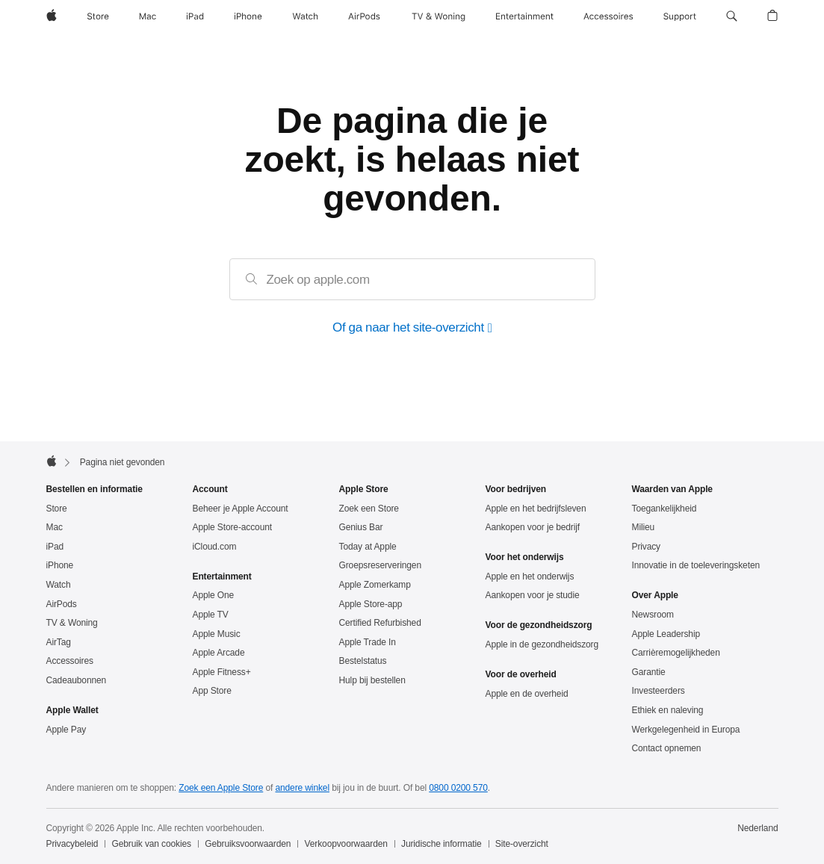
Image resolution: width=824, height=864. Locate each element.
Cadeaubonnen (76, 680)
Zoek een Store (369, 508)
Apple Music (217, 634)
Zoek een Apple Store (221, 788)
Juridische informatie (441, 844)
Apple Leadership (666, 634)
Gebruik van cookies (151, 844)
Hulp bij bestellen (372, 680)
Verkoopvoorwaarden (346, 844)
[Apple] (51, 16)
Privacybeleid (72, 844)
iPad (55, 546)
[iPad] (195, 16)
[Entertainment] (525, 16)
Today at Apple (368, 546)
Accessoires (69, 661)
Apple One (214, 595)
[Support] (679, 16)
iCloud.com (215, 546)
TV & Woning (72, 623)
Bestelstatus (363, 661)
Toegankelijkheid (664, 508)
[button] (731, 16)
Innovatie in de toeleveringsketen (696, 565)
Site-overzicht (521, 844)
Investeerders (658, 691)
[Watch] (305, 16)
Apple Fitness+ (222, 672)
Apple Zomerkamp (375, 584)
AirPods (61, 604)
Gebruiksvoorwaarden (248, 844)
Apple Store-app (371, 604)
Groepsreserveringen (380, 565)
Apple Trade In (367, 642)
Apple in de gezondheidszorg (542, 644)
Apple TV (211, 614)
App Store (212, 691)
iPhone (60, 565)
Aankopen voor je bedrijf (533, 527)
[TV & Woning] (438, 16)
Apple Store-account (232, 527)
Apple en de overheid (527, 694)
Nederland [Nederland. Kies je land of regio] (757, 828)
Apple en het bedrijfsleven (536, 508)
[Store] (98, 16)
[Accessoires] (608, 16)
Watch (58, 584)
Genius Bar (361, 527)
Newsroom (653, 614)
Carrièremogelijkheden (676, 652)
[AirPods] (364, 16)
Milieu (643, 527)
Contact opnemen (666, 748)
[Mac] (147, 16)
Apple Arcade (219, 652)
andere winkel (302, 788)
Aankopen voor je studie (533, 595)
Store (56, 508)
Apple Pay (66, 729)
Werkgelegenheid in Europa (686, 729)
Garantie (649, 672)
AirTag (58, 642)
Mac (54, 527)
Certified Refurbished (380, 623)
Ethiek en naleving (668, 710)
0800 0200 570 (458, 788)
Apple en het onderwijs (530, 576)
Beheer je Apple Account (240, 508)
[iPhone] (248, 16)
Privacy (646, 546)
